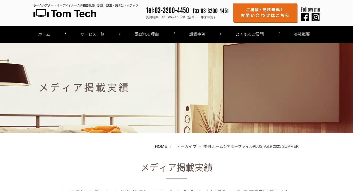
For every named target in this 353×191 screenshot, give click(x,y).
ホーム (44, 34)
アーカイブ (187, 146)
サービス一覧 (92, 34)
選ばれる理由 (147, 34)
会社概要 (302, 34)
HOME (161, 146)
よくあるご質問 (250, 34)
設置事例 (197, 34)
